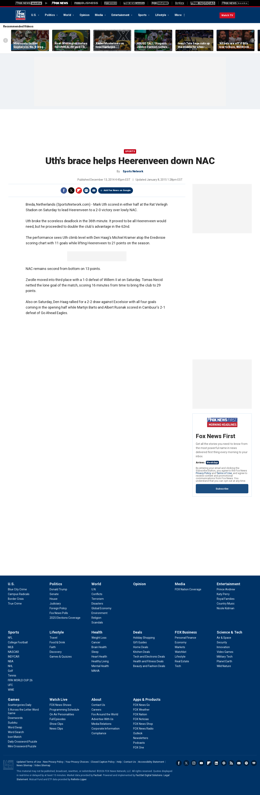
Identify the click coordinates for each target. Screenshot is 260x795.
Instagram (194, 763)
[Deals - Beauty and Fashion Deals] (149, 666)
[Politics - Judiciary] (55, 603)
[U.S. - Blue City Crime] (17, 589)
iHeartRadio (254, 763)
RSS (231, 763)
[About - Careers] (96, 709)
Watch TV (227, 15)
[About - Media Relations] (101, 723)
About (96, 699)
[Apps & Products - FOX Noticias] (141, 719)
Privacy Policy (203, 473)
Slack (224, 763)
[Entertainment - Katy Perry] (223, 594)
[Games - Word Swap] (15, 727)
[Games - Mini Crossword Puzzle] (22, 746)
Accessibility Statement (151, 761)
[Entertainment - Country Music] (226, 603)
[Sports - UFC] (10, 685)
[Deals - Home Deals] (140, 647)
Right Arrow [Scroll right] (252, 40)
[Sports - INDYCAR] (13, 656)
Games (13, 699)
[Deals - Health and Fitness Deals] (148, 661)
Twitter (71, 190)
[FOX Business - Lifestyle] (180, 656)
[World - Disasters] (97, 603)
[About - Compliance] (98, 733)
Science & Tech (229, 632)
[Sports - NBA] (10, 661)
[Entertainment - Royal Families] (226, 598)
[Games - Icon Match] (15, 736)
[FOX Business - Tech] (178, 666)
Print (86, 190)
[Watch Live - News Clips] (56, 728)
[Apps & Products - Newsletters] (140, 738)
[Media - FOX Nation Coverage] (188, 589)
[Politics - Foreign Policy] (58, 608)
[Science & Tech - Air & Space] (224, 637)
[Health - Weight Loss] (98, 637)
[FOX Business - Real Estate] (182, 661)
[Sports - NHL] (10, 666)
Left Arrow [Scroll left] (5, 40)
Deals (137, 632)
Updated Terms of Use (29, 761)
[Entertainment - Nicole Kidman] (225, 608)
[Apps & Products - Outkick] (137, 733)
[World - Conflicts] (96, 594)
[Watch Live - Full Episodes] (58, 719)
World (67, 15)
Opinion (84, 15)
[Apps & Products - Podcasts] (139, 742)
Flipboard (79, 190)
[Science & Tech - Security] (222, 642)
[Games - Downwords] (15, 717)
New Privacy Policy (53, 761)
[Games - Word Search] (16, 732)
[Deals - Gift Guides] (140, 642)
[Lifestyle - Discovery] (56, 651)
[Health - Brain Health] (99, 647)
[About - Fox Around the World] (104, 714)
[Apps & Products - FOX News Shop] (143, 723)
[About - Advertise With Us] (102, 719)
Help (119, 761)
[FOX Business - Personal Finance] (185, 637)
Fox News (20, 15)
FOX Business (186, 632)
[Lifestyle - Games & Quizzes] (61, 656)
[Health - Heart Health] (99, 656)
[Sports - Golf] (10, 670)
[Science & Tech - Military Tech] (225, 656)
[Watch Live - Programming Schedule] (64, 709)
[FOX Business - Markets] (180, 647)
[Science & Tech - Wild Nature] (224, 666)
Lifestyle (161, 15)
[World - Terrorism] (97, 598)
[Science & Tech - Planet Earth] (224, 661)
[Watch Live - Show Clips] (56, 723)
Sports (142, 15)
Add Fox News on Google (117, 190)
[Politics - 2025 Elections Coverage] (65, 617)
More (178, 15)
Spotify (246, 763)
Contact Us (130, 761)
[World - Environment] (99, 613)
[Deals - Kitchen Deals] (141, 651)
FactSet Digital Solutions (149, 775)
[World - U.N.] (93, 589)
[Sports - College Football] (18, 642)
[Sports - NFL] (10, 637)
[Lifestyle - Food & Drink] (57, 642)
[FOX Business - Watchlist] (180, 651)
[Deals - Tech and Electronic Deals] (149, 656)
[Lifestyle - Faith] (53, 647)
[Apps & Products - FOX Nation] (140, 714)
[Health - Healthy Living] (100, 661)
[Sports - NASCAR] (13, 651)
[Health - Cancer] (95, 642)
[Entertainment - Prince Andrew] (226, 589)
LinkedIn (216, 763)
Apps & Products (146, 699)
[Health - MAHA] (95, 670)
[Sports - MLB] (10, 647)
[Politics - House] (53, 598)
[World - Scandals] (97, 622)
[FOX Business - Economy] (181, 642)
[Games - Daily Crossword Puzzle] (22, 741)
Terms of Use (224, 473)
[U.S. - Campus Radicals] (18, 594)
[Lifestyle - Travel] (53, 637)
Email (94, 190)
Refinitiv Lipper (78, 779)
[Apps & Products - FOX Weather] (141, 709)
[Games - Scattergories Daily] (19, 704)
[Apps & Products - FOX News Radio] (143, 728)
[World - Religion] (96, 617)
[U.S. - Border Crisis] (16, 598)
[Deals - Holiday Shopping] (144, 637)
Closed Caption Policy (103, 761)
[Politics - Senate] (54, 594)
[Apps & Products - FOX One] (138, 747)
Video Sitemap (42, 765)
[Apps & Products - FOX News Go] (141, 704)
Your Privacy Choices (77, 761)
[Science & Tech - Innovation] (223, 647)
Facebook (64, 190)
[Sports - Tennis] (12, 675)
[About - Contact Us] (98, 704)
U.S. (34, 15)
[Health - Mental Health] (100, 666)
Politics (50, 15)
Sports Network (133, 171)
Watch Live (58, 699)
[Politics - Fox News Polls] (59, 613)
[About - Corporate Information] (105, 728)
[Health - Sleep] (95, 651)
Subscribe (222, 488)
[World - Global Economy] (101, 608)
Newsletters (239, 763)
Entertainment (120, 15)
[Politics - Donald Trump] (58, 589)
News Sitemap (24, 765)
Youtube (201, 763)
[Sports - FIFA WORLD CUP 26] (20, 680)
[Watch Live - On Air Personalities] (62, 714)
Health (96, 632)
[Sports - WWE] (11, 689)
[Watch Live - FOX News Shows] (60, 704)
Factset (97, 775)
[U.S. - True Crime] (15, 603)
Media (99, 15)
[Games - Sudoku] (12, 722)
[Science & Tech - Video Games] (225, 651)
